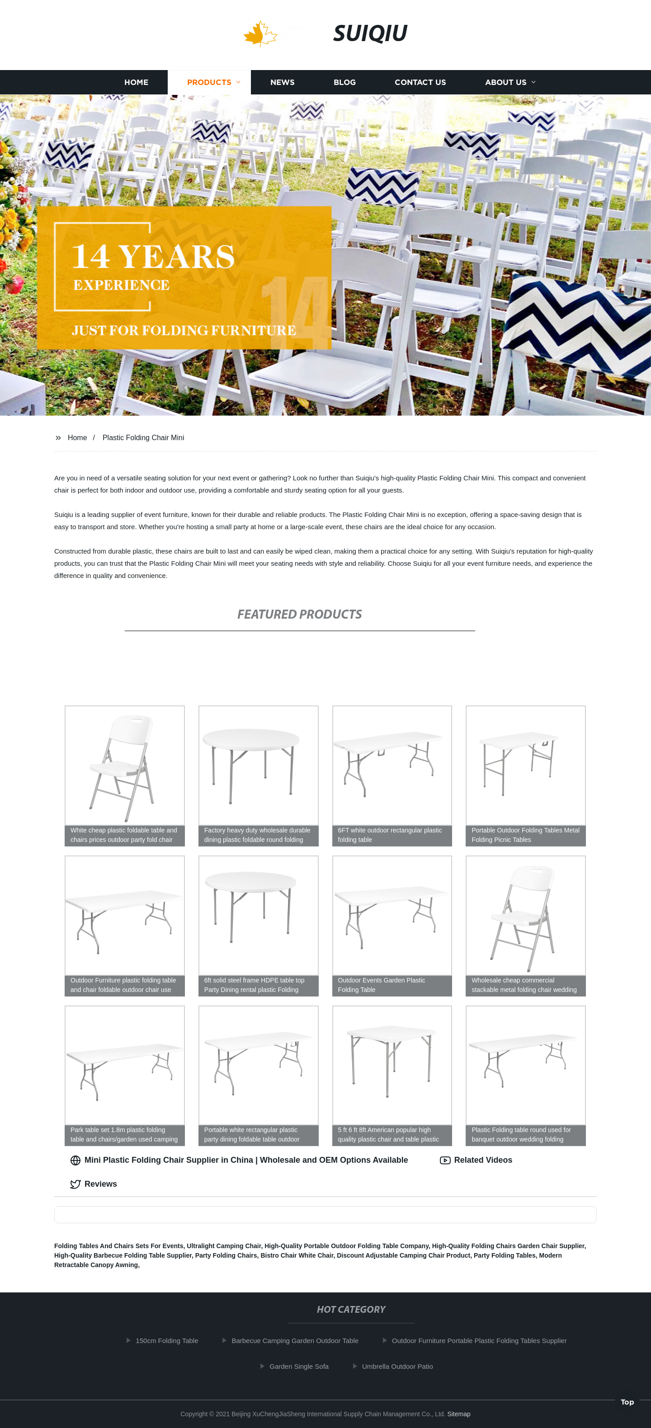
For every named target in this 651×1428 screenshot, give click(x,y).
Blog (345, 82)
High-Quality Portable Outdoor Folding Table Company (346, 1246)
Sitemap (458, 1414)
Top (627, 1404)
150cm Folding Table (172, 1340)
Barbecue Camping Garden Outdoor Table (299, 1340)
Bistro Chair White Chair (296, 1255)
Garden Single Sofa (304, 1366)
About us (506, 82)
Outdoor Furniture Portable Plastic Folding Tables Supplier (484, 1340)
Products (209, 82)
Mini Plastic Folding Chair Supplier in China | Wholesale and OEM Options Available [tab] (239, 1160)
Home (136, 82)
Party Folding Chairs (226, 1255)
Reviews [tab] (93, 1184)
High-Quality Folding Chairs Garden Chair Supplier (508, 1246)
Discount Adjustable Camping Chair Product (403, 1255)
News (282, 82)
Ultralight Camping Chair (224, 1246)
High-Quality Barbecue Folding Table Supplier (123, 1255)
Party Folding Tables (505, 1255)
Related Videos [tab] (476, 1160)
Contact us (420, 82)
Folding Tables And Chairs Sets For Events (119, 1246)
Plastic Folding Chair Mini (143, 438)
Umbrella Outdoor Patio (402, 1366)
